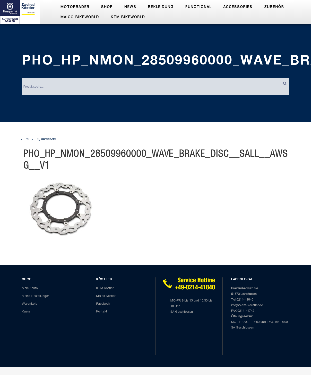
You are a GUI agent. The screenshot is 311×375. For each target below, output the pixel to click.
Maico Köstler (105, 296)
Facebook (103, 304)
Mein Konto (30, 288)
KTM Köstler (104, 288)
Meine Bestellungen (36, 296)
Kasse (26, 311)
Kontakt (101, 311)
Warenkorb (29, 304)
